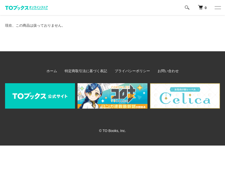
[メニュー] (217, 7)
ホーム (51, 71)
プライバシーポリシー (132, 71)
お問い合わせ (168, 71)
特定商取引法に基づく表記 (86, 71)
